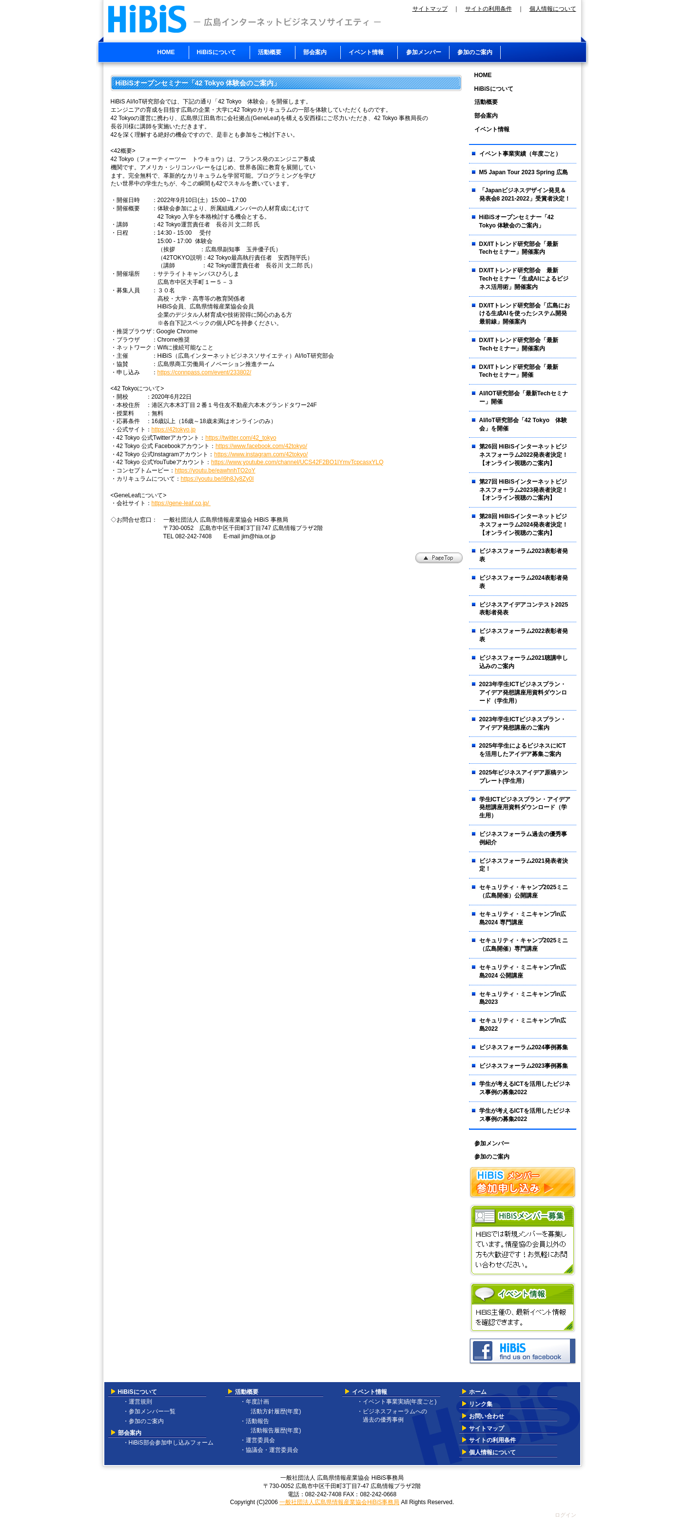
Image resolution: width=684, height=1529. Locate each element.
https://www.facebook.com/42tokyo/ (261, 446)
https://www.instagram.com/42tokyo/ (261, 454)
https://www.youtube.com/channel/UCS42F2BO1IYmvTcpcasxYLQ (297, 462)
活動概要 (246, 1391)
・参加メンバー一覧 (149, 1411)
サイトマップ (430, 8)
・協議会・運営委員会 (269, 1450)
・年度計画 (254, 1401)
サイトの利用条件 (488, 8)
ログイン (565, 1515)
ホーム (478, 1391)
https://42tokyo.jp (174, 429)
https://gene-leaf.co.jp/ (181, 503)
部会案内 (129, 1432)
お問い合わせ (486, 1416)
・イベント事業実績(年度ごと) (397, 1401)
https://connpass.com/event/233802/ (204, 372)
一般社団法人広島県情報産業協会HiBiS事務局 (339, 1502)
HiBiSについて (137, 1391)
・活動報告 (254, 1421)
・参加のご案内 (143, 1421)
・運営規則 (137, 1401)
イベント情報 (369, 1391)
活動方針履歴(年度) (273, 1411)
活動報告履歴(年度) (273, 1430)
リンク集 (480, 1404)
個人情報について (552, 8)
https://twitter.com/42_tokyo (240, 437)
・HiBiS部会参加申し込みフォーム (168, 1442)
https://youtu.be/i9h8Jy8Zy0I (217, 478)
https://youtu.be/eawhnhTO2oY (215, 470)
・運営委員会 (257, 1440)
